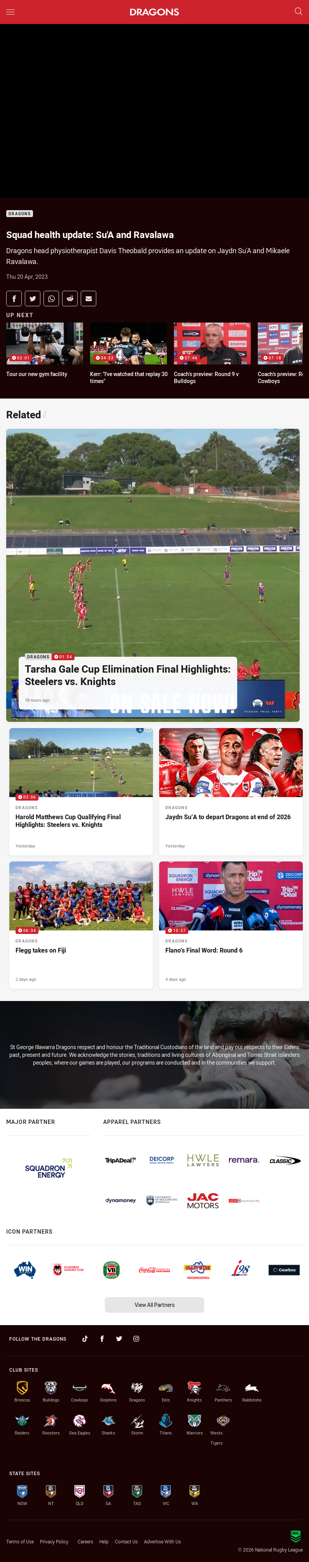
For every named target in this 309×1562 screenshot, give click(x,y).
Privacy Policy (54, 1541)
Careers (85, 1541)
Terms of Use (20, 1541)
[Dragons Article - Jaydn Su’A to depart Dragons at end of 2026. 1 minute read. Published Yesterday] (231, 791)
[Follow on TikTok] (85, 1339)
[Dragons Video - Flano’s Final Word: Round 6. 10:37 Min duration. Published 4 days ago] (231, 925)
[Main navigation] (10, 12)
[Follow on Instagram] (136, 1339)
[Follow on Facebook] (102, 1339)
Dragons (20, 213)
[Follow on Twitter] (119, 1339)
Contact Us (126, 1541)
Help (104, 1541)
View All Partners (155, 1304)
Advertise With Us (162, 1541)
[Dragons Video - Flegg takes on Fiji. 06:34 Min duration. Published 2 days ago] (81, 925)
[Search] (298, 12)
